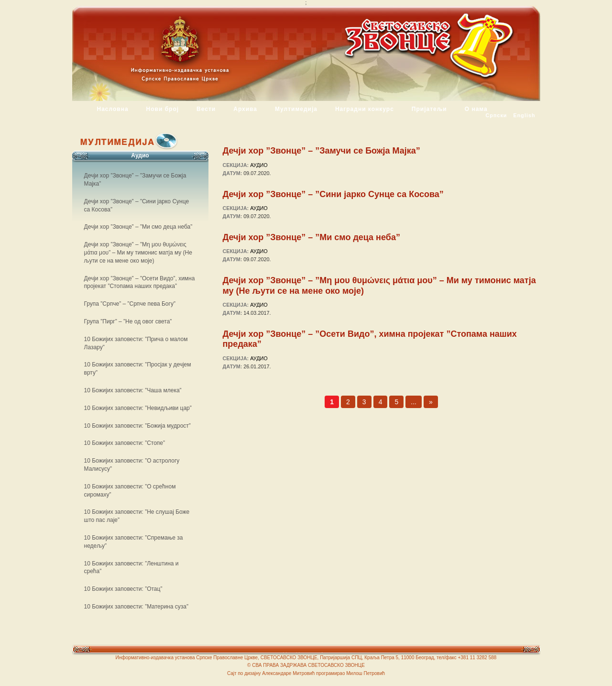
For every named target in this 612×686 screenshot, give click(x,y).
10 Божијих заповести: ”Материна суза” (136, 606)
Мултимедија (296, 109)
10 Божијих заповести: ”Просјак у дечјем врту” (137, 368)
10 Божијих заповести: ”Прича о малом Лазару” (136, 343)
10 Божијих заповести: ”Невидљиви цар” (138, 408)
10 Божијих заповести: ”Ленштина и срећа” (131, 567)
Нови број (162, 109)
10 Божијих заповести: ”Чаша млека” (133, 390)
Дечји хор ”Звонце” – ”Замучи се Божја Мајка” (321, 150)
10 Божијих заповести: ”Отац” (123, 589)
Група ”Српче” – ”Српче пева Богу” (129, 303)
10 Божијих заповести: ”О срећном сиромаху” (130, 490)
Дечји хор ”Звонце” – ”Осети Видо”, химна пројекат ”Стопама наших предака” (370, 339)
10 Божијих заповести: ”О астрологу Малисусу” (132, 464)
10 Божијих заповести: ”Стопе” (124, 443)
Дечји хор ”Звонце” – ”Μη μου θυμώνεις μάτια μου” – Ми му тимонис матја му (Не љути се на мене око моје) (379, 286)
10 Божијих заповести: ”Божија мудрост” (137, 425)
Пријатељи (429, 109)
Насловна (113, 109)
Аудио (259, 165)
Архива (245, 109)
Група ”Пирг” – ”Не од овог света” (128, 321)
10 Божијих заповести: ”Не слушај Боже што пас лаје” (137, 516)
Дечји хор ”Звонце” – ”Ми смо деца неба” (311, 237)
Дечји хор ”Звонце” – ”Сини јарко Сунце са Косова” (333, 194)
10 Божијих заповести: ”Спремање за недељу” (133, 541)
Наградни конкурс (364, 109)
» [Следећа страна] (431, 402)
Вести (206, 109)
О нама (476, 109)
